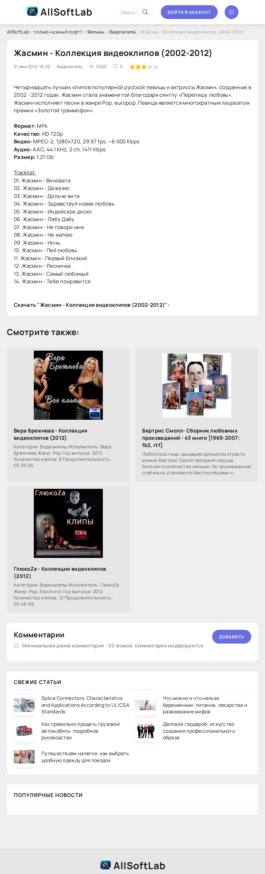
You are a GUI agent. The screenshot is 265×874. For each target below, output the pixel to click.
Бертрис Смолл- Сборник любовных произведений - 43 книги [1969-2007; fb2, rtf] (191, 438)
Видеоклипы (122, 32)
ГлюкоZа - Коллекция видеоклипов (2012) (60, 572)
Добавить (231, 637)
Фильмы (96, 32)
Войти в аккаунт (189, 12)
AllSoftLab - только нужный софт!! (44, 32)
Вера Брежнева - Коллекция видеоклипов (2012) (51, 434)
